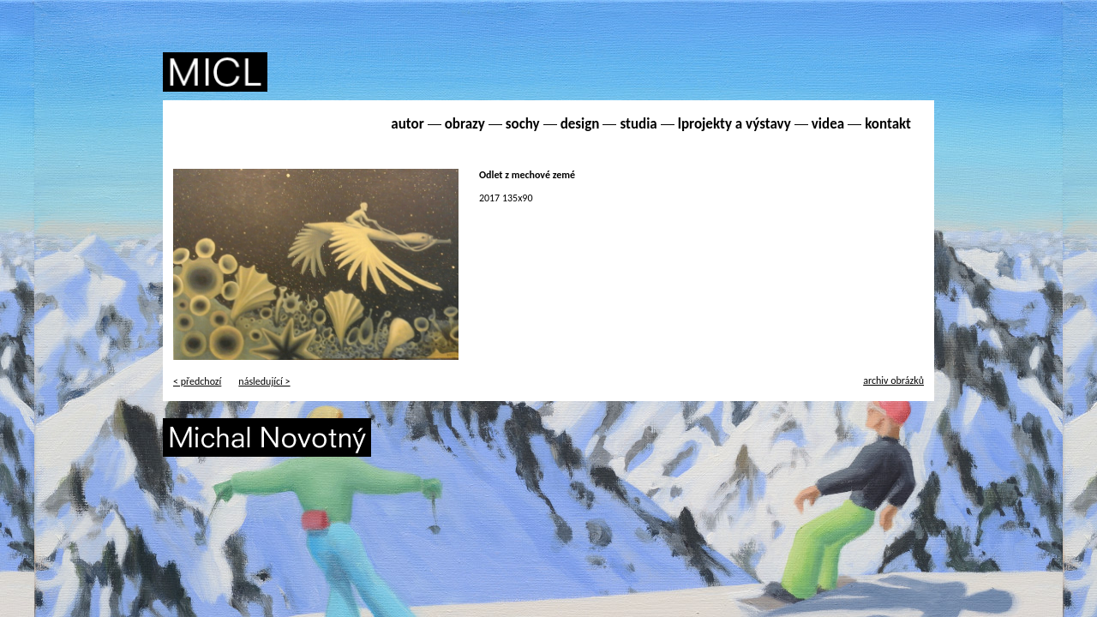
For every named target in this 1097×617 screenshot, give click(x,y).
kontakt (888, 124)
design (580, 124)
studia (638, 124)
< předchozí (197, 381)
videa (828, 124)
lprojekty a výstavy (734, 124)
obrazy (465, 124)
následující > (264, 381)
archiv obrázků (893, 380)
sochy (523, 124)
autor (407, 124)
